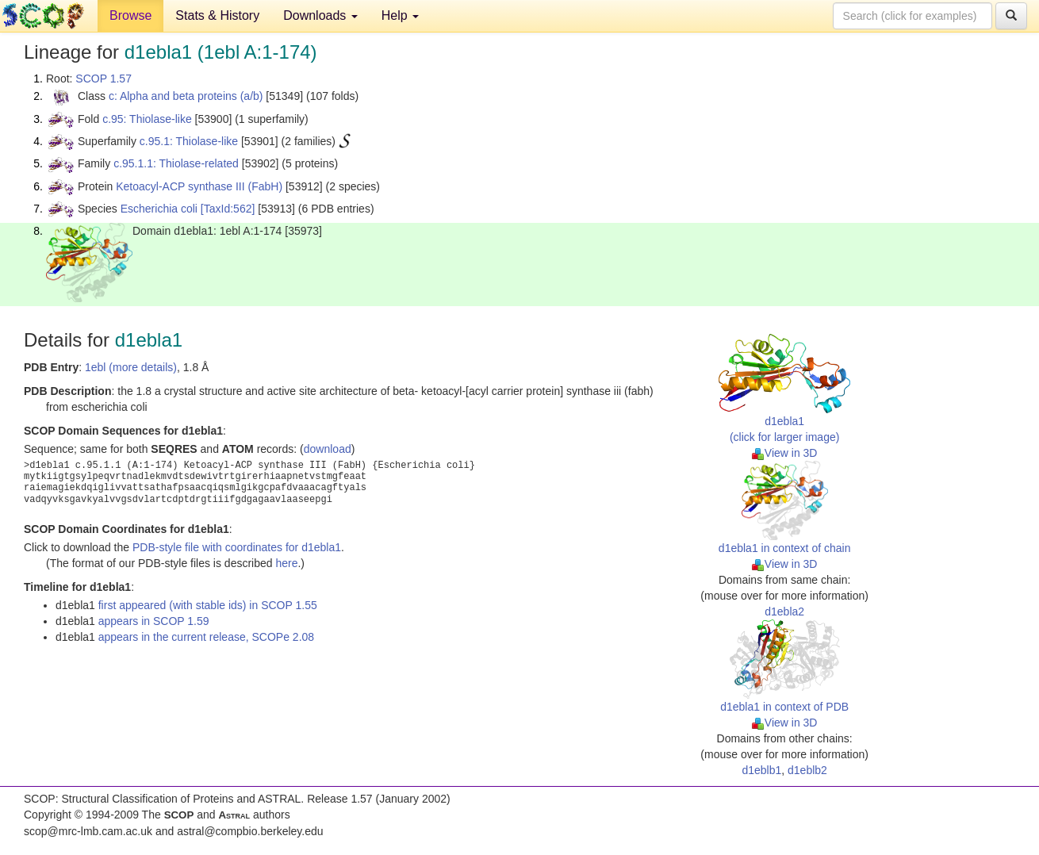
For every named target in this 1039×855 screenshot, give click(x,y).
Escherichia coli (159, 208)
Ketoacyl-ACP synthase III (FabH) (199, 186)
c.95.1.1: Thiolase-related (176, 163)
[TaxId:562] (228, 208)
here (286, 563)
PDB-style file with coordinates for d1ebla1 (236, 547)
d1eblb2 (807, 770)
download (327, 449)
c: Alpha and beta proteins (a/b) (186, 96)
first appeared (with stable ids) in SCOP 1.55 (207, 605)
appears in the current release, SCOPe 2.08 (206, 637)
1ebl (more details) (131, 367)
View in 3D (785, 453)
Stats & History (217, 15)
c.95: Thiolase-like (147, 119)
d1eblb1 (761, 770)
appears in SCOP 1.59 (153, 621)
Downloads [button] (320, 15)
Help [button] (400, 15)
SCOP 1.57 (103, 78)
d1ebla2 (784, 611)
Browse (130, 15)
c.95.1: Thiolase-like (189, 141)
